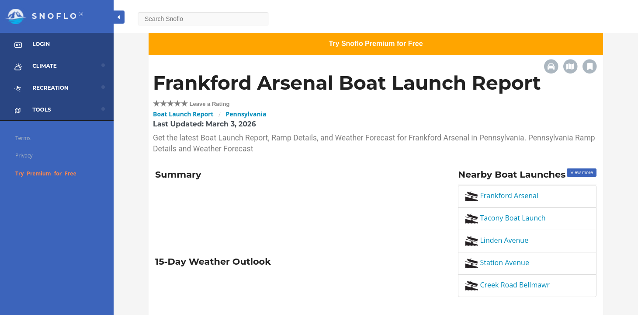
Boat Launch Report (183, 114)
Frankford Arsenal (501, 195)
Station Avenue (497, 262)
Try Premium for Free (45, 173)
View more (581, 172)
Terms (23, 138)
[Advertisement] (300, 215)
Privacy (24, 155)
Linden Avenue (496, 240)
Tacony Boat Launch (505, 218)
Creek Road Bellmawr (507, 285)
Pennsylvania (245, 114)
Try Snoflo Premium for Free (376, 43)
